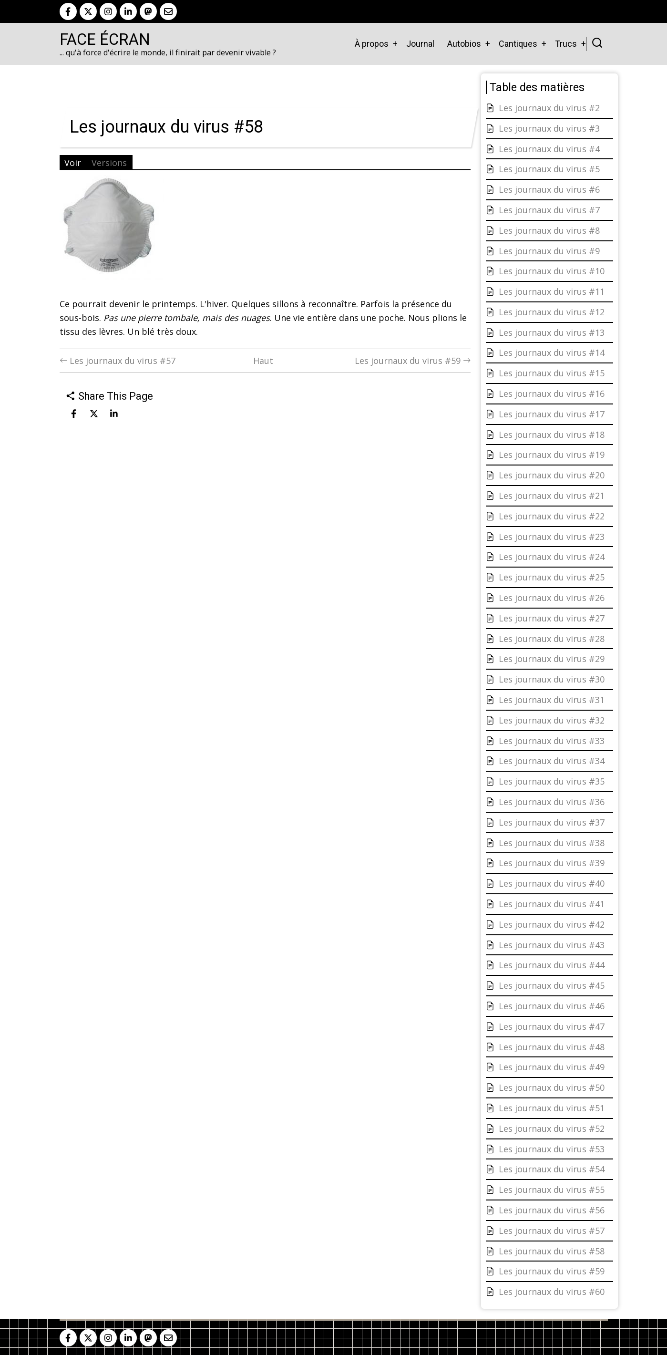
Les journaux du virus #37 (552, 822)
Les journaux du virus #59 (413, 360)
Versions (109, 162)
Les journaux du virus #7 (549, 210)
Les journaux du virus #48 (552, 1047)
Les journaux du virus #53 (552, 1149)
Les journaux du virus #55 (552, 1189)
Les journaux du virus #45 (552, 985)
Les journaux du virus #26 (552, 597)
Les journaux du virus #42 (552, 924)
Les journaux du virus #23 (552, 536)
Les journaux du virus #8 (549, 230)
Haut (263, 360)
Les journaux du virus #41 (552, 904)
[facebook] (68, 11)
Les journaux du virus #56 (552, 1210)
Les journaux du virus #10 (552, 271)
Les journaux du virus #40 (552, 883)
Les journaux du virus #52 (552, 1128)
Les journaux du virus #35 (552, 781)
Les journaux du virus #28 (552, 638)
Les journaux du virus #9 (549, 251)
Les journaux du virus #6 (549, 189)
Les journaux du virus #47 (552, 1026)
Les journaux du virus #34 (552, 760)
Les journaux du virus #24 (552, 556)
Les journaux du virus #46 (552, 1006)
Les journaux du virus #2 (549, 108)
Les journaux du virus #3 (549, 128)
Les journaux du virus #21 (552, 495)
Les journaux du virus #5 (549, 169)
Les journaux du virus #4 (549, 149)
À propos (372, 44)
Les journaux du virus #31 (552, 699)
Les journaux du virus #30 (552, 679)
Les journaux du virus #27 (552, 618)
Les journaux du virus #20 (552, 475)
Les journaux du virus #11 (552, 291)
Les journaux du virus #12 (552, 312)
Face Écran (105, 40)
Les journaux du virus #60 (552, 1291)
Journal (420, 44)
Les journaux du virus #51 (552, 1108)
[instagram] (108, 11)
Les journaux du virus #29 (552, 658)
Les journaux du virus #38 (552, 842)
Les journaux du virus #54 (552, 1169)
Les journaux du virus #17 (552, 414)
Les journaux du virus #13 (552, 332)
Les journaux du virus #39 (552, 863)
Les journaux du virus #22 (552, 516)
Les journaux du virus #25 (552, 577)
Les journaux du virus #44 (552, 965)
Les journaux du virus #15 (552, 373)
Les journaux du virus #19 (552, 454)
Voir (72, 162)
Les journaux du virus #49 (552, 1067)
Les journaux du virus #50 (552, 1087)
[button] (112, 231)
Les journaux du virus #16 (552, 393)
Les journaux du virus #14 (552, 352)
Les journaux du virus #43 (552, 945)
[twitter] (88, 11)
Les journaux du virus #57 (117, 360)
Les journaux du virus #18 (552, 434)
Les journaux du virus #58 (552, 1251)
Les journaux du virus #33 (552, 740)
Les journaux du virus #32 (552, 720)
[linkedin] (128, 11)
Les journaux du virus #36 (552, 801)
